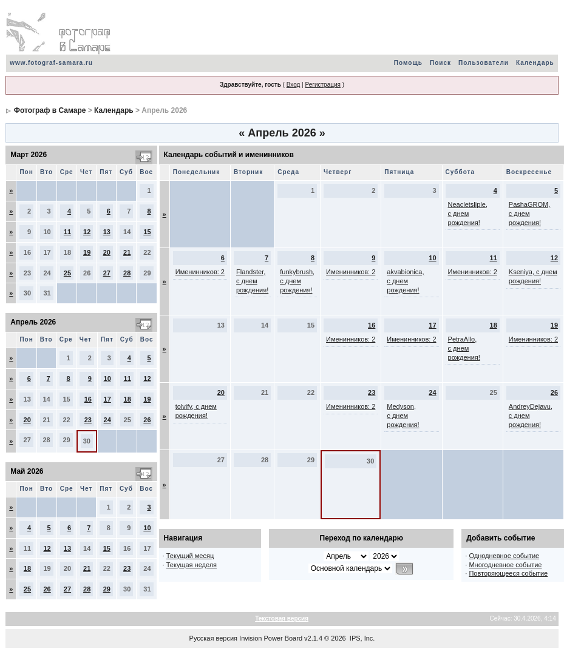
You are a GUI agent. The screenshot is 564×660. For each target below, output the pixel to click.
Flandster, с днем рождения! (252, 281)
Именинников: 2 (200, 271)
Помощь (408, 62)
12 (86, 231)
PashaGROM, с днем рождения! (529, 213)
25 (67, 273)
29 (106, 589)
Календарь (535, 62)
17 (107, 399)
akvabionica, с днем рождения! (405, 281)
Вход (294, 84)
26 (147, 419)
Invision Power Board (270, 638)
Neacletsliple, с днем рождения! (468, 213)
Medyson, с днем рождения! (403, 415)
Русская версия (213, 638)
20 (106, 252)
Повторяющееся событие (508, 573)
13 (106, 231)
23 (88, 419)
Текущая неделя (191, 564)
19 (86, 252)
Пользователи (483, 62)
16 (88, 399)
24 (107, 419)
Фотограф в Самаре (50, 110)
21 (127, 252)
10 (107, 378)
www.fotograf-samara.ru (51, 62)
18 (127, 399)
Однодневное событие (504, 555)
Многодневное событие (505, 564)
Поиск (440, 62)
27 (106, 273)
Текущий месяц (190, 555)
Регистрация (322, 84)
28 (127, 273)
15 (147, 231)
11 (67, 231)
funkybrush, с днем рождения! (297, 281)
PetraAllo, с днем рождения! (464, 348)
